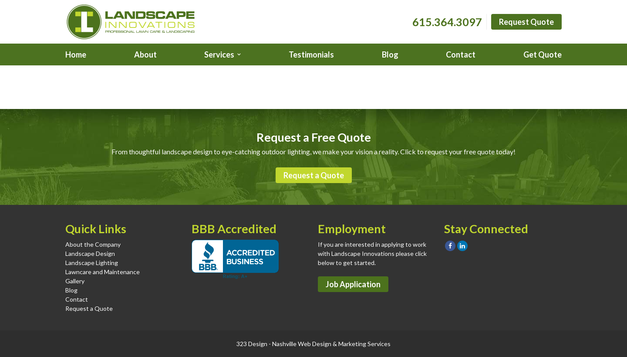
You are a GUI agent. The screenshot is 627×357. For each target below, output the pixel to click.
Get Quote (542, 54)
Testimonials (311, 54)
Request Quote (526, 22)
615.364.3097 (447, 21)
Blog (390, 54)
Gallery (74, 281)
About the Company (93, 244)
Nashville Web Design (301, 343)
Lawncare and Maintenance (102, 271)
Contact (460, 54)
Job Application (353, 284)
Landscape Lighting (91, 262)
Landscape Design (90, 253)
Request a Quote (313, 175)
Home (75, 54)
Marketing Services (364, 343)
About (145, 54)
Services (219, 54)
